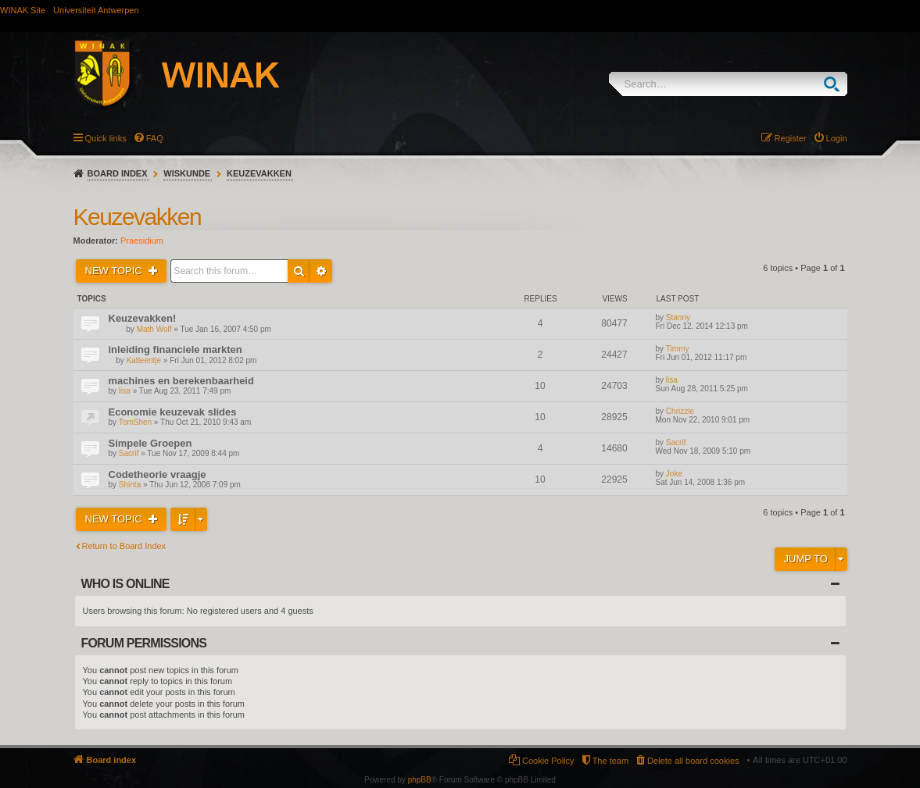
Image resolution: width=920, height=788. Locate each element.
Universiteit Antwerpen (95, 10)
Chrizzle (680, 411)
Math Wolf (154, 329)
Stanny (678, 317)
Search (835, 84)
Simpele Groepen (150, 443)
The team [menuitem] (610, 760)
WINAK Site (22, 10)
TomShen (135, 422)
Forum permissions (144, 643)
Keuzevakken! (143, 318)
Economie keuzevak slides (173, 412)
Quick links (106, 138)
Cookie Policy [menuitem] (548, 760)
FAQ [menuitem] (154, 138)
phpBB (419, 780)
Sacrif (129, 453)
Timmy (677, 348)
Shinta (130, 484)
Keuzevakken (259, 173)
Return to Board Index (124, 546)
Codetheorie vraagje (157, 474)
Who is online (125, 583)
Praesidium (141, 240)
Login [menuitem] (836, 138)
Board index (118, 173)
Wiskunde (186, 173)
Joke (674, 473)
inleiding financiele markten (175, 349)
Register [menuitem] (791, 138)
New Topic (115, 270)
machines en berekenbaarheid (181, 381)
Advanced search (321, 271)
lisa (125, 391)
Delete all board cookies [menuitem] (693, 760)
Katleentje (144, 360)
